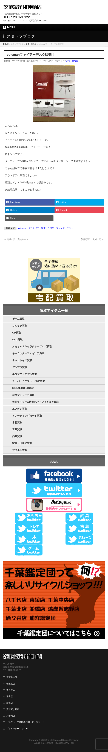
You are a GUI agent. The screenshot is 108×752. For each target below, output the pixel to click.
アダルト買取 (19, 450)
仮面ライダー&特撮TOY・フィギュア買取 (35, 401)
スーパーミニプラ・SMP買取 (28, 381)
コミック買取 (19, 325)
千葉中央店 (11, 677)
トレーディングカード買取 (27, 415)
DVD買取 (17, 339)
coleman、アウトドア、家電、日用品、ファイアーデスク (45, 228)
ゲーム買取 (18, 318)
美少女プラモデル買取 (24, 374)
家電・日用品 (72, 61)
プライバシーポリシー (17, 728)
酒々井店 (10, 690)
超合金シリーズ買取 (23, 394)
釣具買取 (17, 436)
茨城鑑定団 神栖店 (50, 740)
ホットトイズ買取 (22, 360)
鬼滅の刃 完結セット (16, 239)
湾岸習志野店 (12, 709)
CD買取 (16, 332)
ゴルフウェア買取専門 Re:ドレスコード (25, 722)
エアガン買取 (19, 408)
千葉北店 (10, 683)
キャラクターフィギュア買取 (28, 353)
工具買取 (17, 429)
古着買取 (17, 422)
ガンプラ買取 (19, 367)
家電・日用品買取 (22, 443)
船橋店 (9, 703)
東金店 (9, 696)
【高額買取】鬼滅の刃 (92, 239)
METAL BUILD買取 (23, 388)
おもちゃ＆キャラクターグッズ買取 (32, 346)
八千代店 (10, 716)
